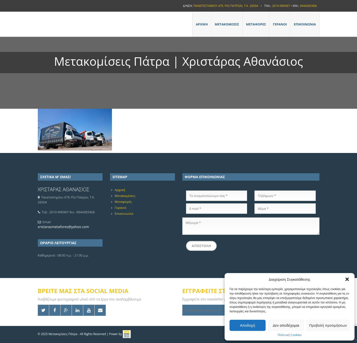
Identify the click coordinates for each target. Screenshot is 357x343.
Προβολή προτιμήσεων (328, 325)
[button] (347, 279)
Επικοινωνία (305, 24)
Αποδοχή (247, 325)
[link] (127, 334)
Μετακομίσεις (227, 24)
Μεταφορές (256, 24)
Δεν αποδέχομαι (286, 325)
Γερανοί (280, 24)
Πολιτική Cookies (290, 335)
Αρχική (202, 24)
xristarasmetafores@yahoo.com (63, 226)
